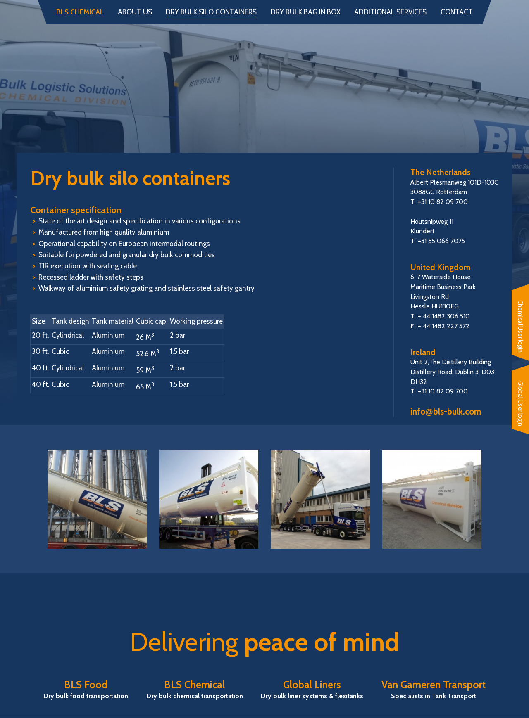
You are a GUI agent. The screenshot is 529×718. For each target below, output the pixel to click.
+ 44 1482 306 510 (444, 316)
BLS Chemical (80, 12)
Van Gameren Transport (433, 689)
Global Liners (312, 689)
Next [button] (498, 499)
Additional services (390, 12)
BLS (264, 85)
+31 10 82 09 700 (443, 202)
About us (135, 12)
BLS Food (85, 689)
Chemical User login (520, 326)
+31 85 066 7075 (441, 241)
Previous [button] (31, 499)
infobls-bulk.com (445, 412)
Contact (457, 12)
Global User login (520, 403)
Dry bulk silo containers (211, 12)
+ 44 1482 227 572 (443, 326)
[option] (97, 499)
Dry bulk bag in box (306, 12)
